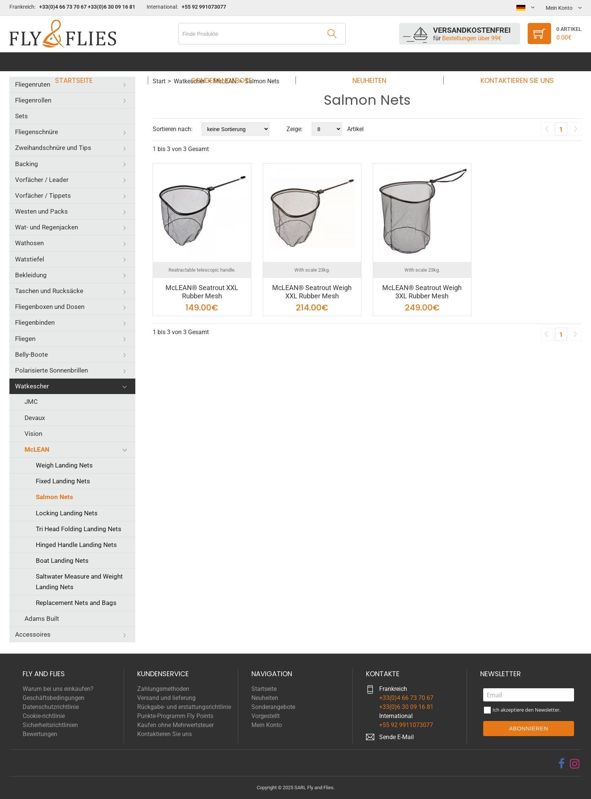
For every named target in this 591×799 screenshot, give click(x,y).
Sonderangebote (223, 61)
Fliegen (25, 338)
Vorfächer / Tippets (43, 195)
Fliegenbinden (35, 322)
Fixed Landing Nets (63, 481)
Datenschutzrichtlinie (51, 706)
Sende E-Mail (396, 737)
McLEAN (36, 449)
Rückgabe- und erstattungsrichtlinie (184, 706)
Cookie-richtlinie (44, 716)
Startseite (81, 61)
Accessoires (33, 634)
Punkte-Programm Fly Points (175, 716)
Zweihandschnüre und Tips (53, 147)
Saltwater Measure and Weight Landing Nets (79, 581)
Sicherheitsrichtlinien (50, 725)
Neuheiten (367, 61)
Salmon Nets (54, 497)
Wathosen (29, 243)
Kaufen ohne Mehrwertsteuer (175, 725)
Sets (21, 116)
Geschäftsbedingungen (53, 697)
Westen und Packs (41, 211)
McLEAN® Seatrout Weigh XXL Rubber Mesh (312, 292)
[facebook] (561, 763)
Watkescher (32, 386)
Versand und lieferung (166, 697)
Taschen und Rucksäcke (49, 291)
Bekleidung (31, 275)
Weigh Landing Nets (64, 465)
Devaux (34, 418)
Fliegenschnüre (36, 132)
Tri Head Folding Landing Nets (78, 529)
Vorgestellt (265, 716)
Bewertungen (40, 734)
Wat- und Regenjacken (46, 227)
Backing (26, 164)
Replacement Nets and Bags (76, 603)
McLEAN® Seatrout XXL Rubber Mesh (201, 292)
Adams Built (41, 618)
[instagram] (575, 763)
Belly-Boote (31, 354)
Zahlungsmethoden (163, 688)
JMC (31, 401)
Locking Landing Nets (67, 513)
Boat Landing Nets (62, 560)
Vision (33, 433)
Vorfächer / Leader (42, 179)
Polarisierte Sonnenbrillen (51, 370)
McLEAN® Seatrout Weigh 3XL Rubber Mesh (422, 292)
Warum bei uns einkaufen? (58, 688)
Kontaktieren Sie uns (510, 61)
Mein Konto (266, 725)
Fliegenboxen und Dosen (49, 306)
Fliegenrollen (33, 100)
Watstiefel (29, 259)
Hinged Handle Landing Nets (76, 544)
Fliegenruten (32, 84)
